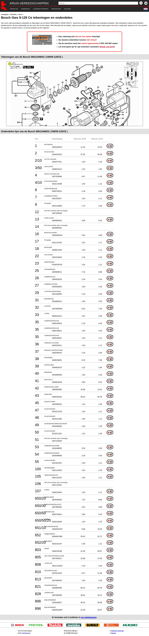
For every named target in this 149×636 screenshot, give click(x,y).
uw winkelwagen (89, 617)
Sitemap (113, 633)
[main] (74, 316)
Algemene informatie (117, 631)
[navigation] (72, 9)
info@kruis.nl (26, 633)
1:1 (132, 64)
